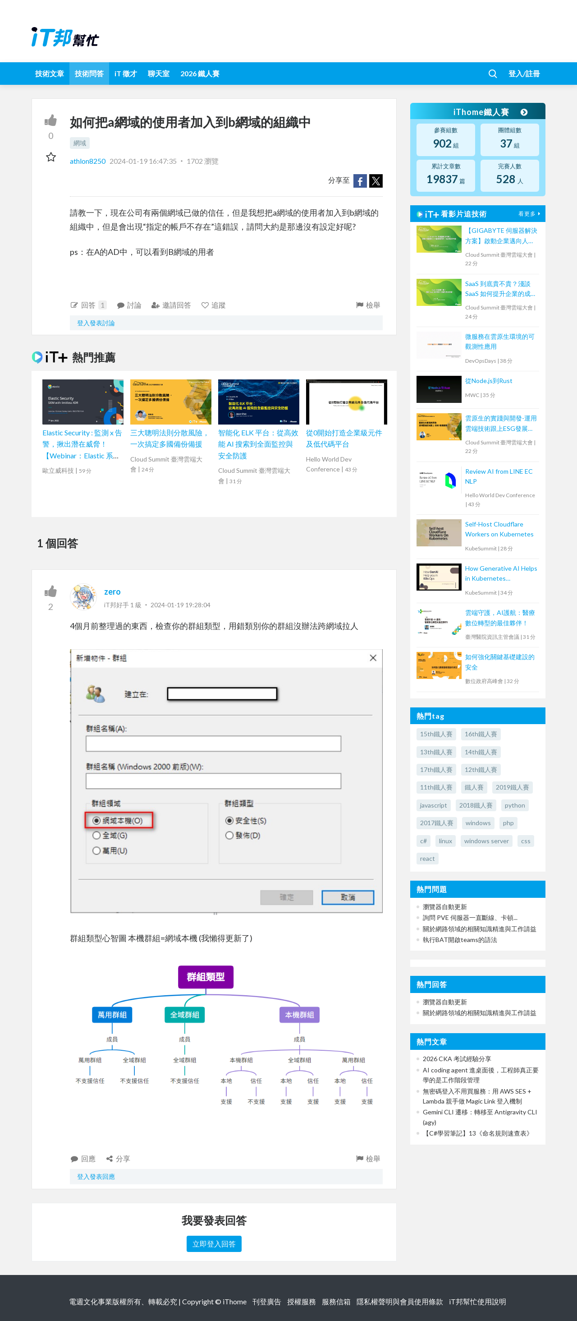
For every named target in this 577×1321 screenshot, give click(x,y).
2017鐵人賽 (436, 823)
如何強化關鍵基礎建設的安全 (500, 661)
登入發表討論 (96, 323)
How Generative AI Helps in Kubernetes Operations (501, 574)
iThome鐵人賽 (490, 112)
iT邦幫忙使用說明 (477, 1301)
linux (445, 841)
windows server (486, 841)
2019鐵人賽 (512, 787)
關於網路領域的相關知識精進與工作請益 (479, 929)
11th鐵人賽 (436, 787)
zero (112, 591)
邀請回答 (171, 304)
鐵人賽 (474, 787)
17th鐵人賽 (436, 769)
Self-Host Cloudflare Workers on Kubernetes (499, 529)
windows (478, 823)
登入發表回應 (96, 1176)
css (526, 841)
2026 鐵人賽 (200, 73)
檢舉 (367, 304)
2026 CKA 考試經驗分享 (457, 1058)
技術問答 (89, 73)
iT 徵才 (125, 73)
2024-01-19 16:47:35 (143, 161)
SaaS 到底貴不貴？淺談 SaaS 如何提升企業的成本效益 (501, 289)
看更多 (530, 213)
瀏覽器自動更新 (445, 906)
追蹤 (213, 304)
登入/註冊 (524, 73)
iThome (235, 1301)
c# (423, 841)
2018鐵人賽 (476, 805)
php (508, 823)
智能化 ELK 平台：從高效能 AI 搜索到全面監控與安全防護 (258, 444)
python (515, 805)
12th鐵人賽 (481, 769)
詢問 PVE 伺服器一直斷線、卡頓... (470, 917)
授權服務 (301, 1301)
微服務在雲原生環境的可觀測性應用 (500, 341)
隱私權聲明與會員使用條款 (400, 1301)
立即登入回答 (214, 1243)
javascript (433, 805)
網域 (79, 143)
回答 (88, 304)
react (427, 858)
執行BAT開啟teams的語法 (460, 939)
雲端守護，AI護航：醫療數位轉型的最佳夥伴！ (500, 617)
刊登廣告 (266, 1301)
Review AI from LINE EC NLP (499, 476)
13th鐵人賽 (436, 752)
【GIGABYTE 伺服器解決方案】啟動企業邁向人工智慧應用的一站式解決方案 (501, 236)
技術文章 (49, 73)
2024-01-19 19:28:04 (181, 605)
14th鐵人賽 (481, 752)
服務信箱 (336, 1301)
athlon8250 (88, 161)
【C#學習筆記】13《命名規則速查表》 (478, 1133)
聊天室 (158, 73)
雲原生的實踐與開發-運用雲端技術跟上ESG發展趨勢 (501, 424)
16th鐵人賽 (481, 734)
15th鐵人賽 (436, 734)
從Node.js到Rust (489, 380)
